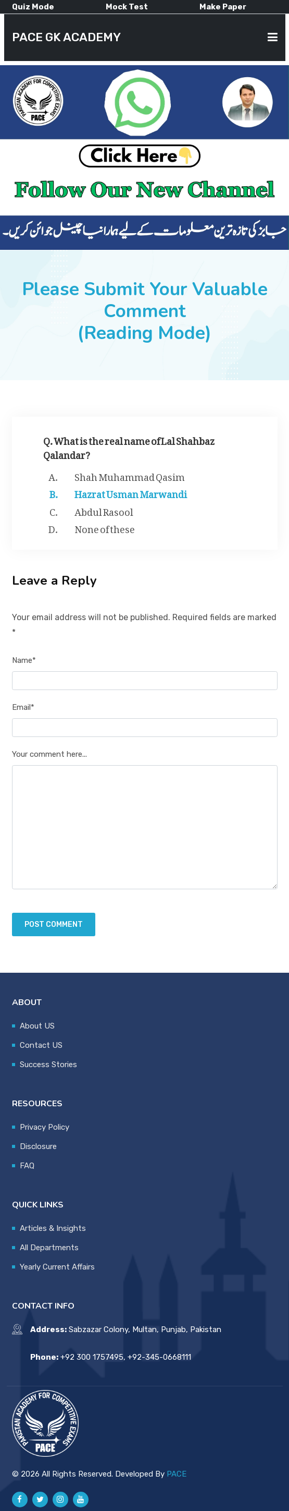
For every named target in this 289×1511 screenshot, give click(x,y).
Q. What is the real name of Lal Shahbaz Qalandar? (129, 446)
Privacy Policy (44, 1127)
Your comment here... (49, 754)
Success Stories (48, 1064)
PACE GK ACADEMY (66, 37)
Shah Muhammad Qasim (129, 475)
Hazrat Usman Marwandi (130, 492)
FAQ (27, 1165)
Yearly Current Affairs (57, 1267)
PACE (176, 1474)
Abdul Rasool (103, 510)
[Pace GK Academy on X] (40, 1499)
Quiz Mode (33, 6)
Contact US (41, 1045)
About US (37, 1026)
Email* (23, 707)
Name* (24, 660)
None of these (104, 527)
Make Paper (222, 6)
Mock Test (127, 6)
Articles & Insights (53, 1228)
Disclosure (38, 1146)
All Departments (49, 1247)
